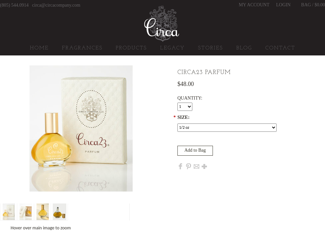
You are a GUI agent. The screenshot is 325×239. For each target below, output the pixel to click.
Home (39, 48)
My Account (254, 5)
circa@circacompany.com (56, 5)
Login (283, 5)
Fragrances (82, 48)
